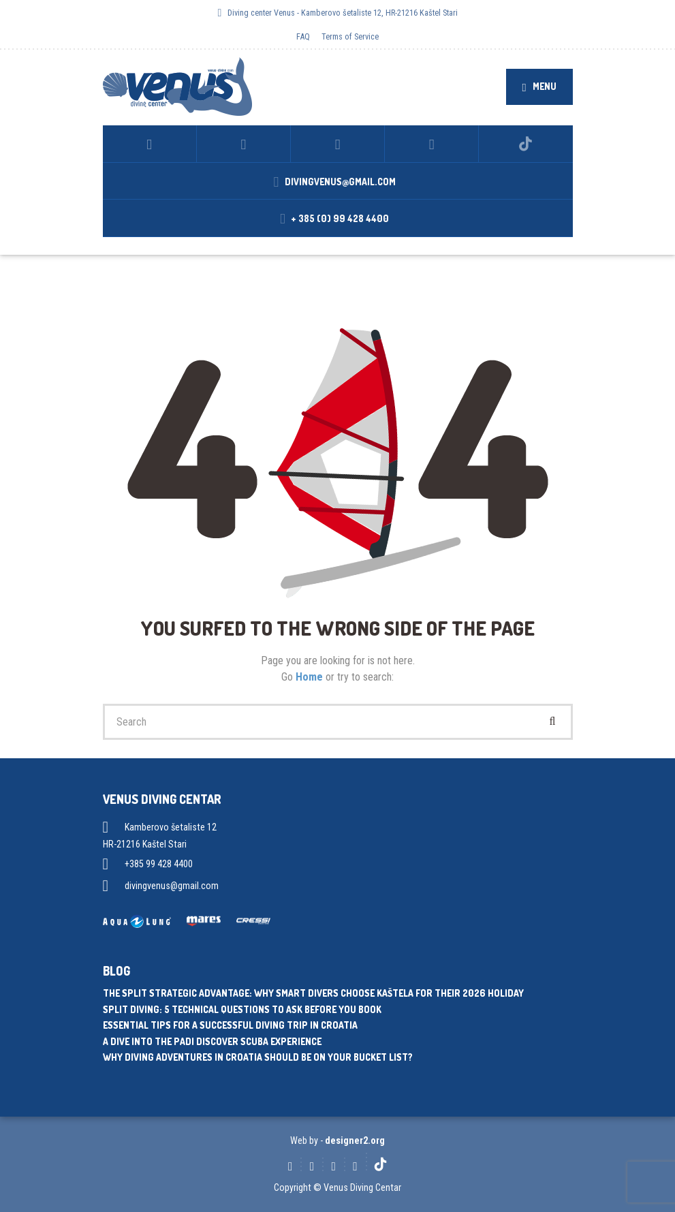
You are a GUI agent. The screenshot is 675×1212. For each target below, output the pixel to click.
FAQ (303, 36)
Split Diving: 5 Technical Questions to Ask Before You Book (242, 1009)
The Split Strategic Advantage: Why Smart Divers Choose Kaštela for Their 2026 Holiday (313, 993)
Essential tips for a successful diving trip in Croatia (230, 1025)
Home (311, 676)
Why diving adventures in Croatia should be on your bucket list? (258, 1057)
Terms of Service (350, 36)
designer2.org (355, 1140)
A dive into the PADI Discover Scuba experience (212, 1041)
